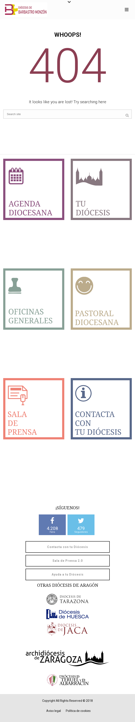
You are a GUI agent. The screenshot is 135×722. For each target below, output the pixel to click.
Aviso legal (53, 711)
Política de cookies (78, 711)
